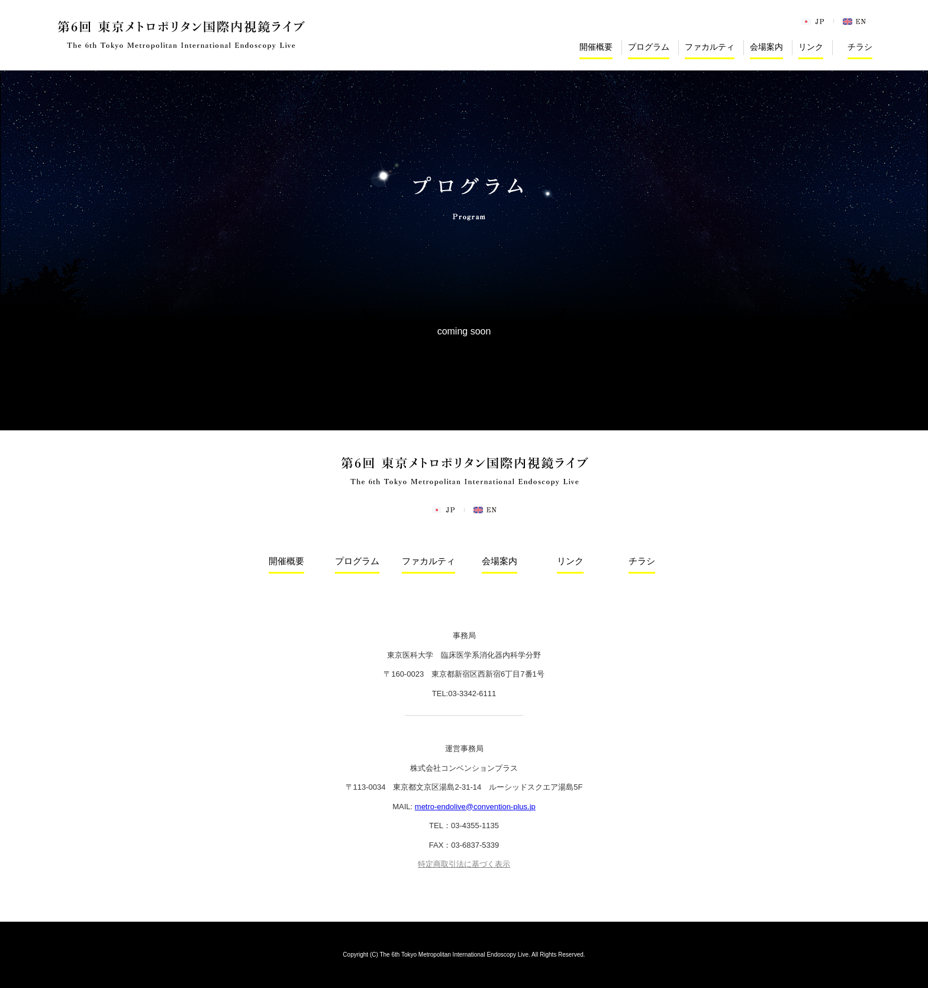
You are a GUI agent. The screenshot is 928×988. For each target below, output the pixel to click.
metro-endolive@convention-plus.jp (475, 806)
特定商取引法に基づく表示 (464, 864)
